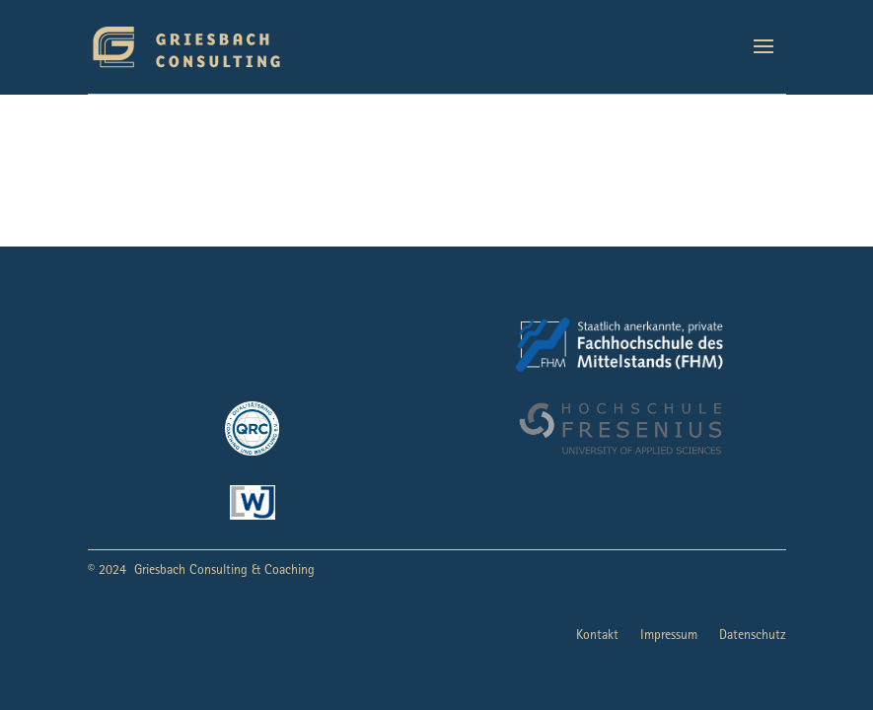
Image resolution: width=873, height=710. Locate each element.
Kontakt (597, 636)
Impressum (668, 636)
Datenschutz (752, 636)
